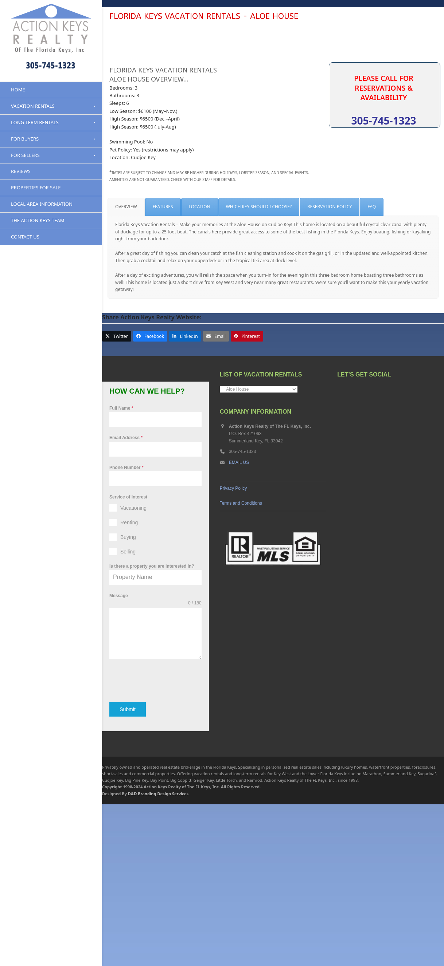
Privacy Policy (233, 653)
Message (118, 761)
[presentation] (155, 845)
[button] (116, 501)
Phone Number (126, 632)
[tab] (126, 372)
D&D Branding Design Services (158, 955)
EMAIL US (239, 627)
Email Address (126, 603)
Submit (128, 874)
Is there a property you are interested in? (151, 731)
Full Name (121, 573)
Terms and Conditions (241, 668)
